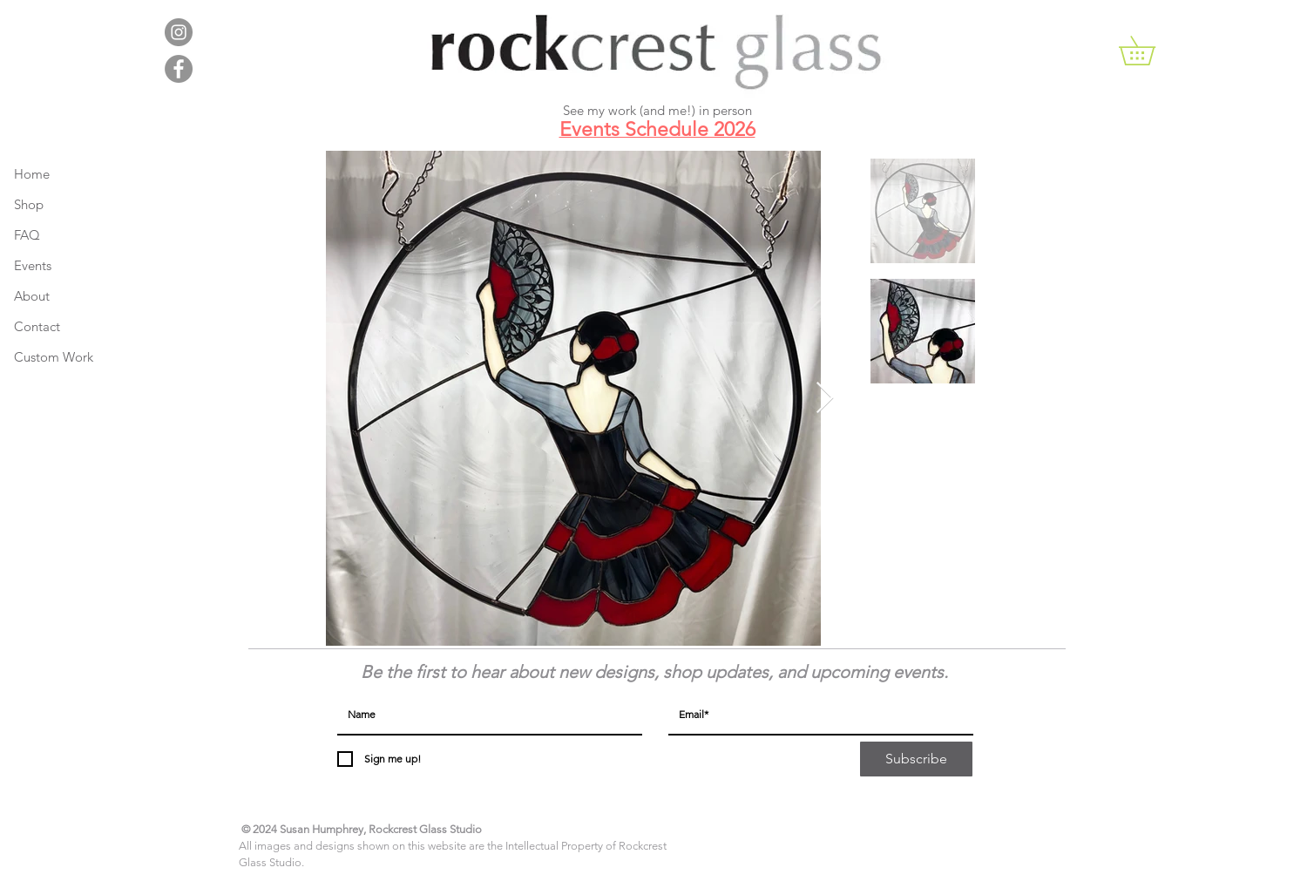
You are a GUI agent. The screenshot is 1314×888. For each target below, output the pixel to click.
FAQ (27, 235)
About (32, 296)
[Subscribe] (916, 759)
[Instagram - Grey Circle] (179, 32)
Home (32, 174)
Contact (37, 326)
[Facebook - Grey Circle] (179, 69)
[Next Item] (825, 399)
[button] (1151, 50)
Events (32, 265)
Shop (29, 204)
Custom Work (53, 357)
